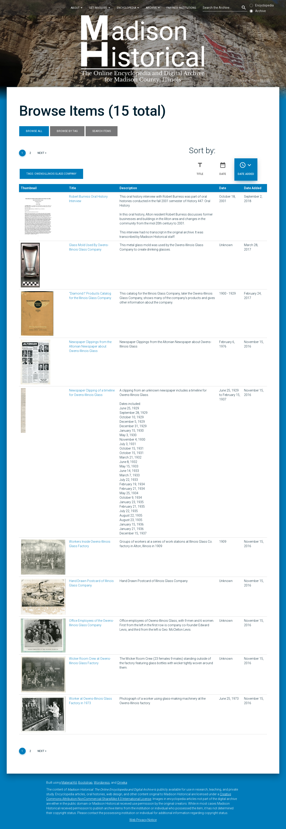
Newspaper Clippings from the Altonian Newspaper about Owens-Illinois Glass (90, 346)
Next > (42, 153)
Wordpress (102, 782)
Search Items (101, 131)
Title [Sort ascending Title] (200, 166)
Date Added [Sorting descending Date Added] (246, 166)
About (76, 7)
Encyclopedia (128, 7)
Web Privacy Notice (143, 820)
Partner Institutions (181, 7)
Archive (153, 7)
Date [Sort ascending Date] (222, 166)
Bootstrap (85, 782)
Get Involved (99, 7)
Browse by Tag (67, 131)
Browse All (34, 131)
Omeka (122, 782)
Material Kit (69, 782)
